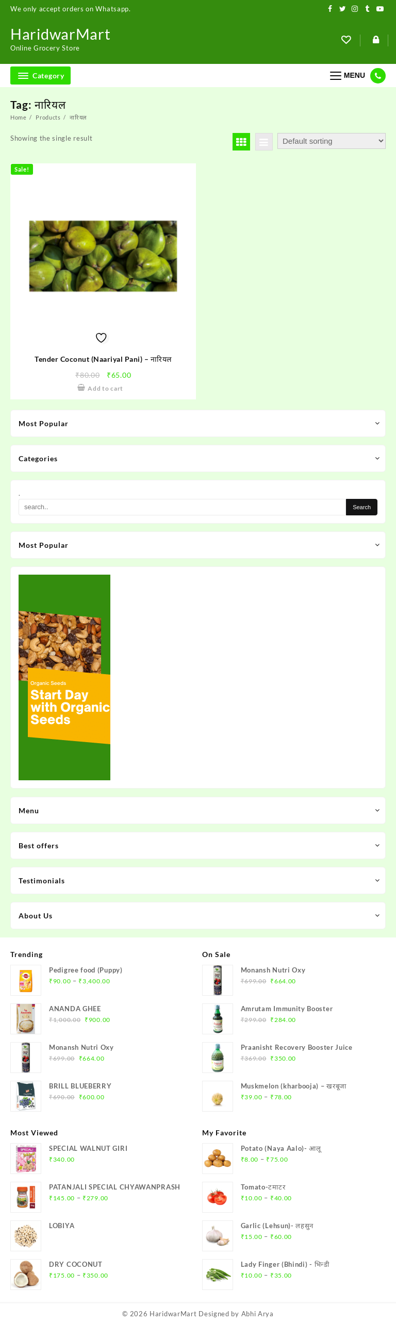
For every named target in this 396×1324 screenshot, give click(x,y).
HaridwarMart (61, 33)
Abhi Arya (257, 1314)
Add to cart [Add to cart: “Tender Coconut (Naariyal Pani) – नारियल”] (105, 388)
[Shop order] (331, 141)
